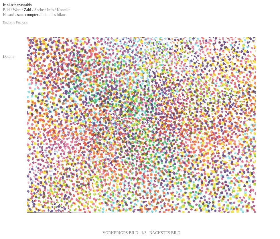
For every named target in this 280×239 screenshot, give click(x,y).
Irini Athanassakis (17, 5)
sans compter (27, 15)
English (8, 22)
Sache (39, 10)
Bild (6, 10)
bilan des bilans (54, 15)
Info (50, 10)
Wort (17, 10)
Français (22, 22)
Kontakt (63, 10)
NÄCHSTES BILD (165, 233)
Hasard (8, 15)
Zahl (27, 10)
